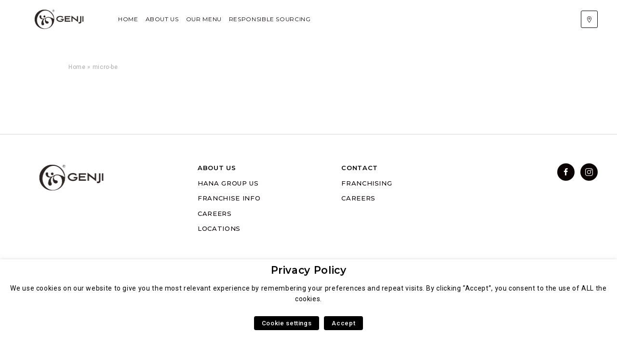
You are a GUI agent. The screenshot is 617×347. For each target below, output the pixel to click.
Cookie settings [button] (287, 323)
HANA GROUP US (228, 183)
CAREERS (214, 213)
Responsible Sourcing (270, 19)
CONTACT (359, 168)
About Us (162, 19)
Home (128, 19)
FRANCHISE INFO (229, 198)
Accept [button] (343, 323)
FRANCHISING (366, 183)
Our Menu (204, 19)
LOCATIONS (219, 228)
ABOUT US (217, 168)
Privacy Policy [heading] (309, 270)
